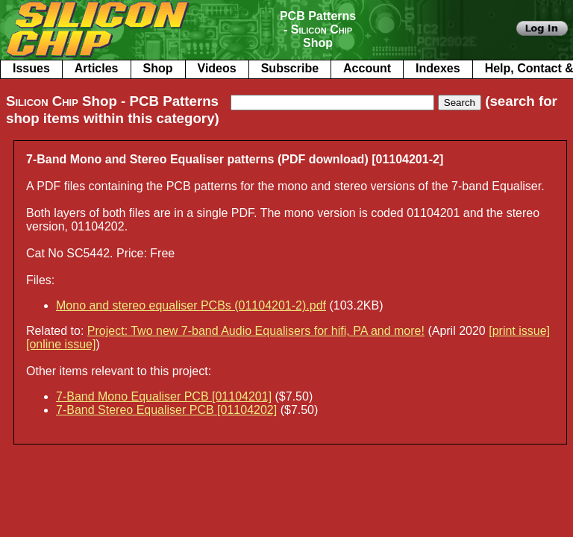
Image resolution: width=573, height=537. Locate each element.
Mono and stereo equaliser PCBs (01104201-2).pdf (191, 305)
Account (367, 68)
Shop (158, 68)
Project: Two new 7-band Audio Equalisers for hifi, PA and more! (256, 330)
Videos (217, 68)
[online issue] (61, 344)
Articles (97, 68)
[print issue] (519, 330)
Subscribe (290, 68)
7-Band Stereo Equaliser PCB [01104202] (166, 409)
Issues (31, 68)
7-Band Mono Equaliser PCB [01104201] (164, 396)
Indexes (438, 68)
